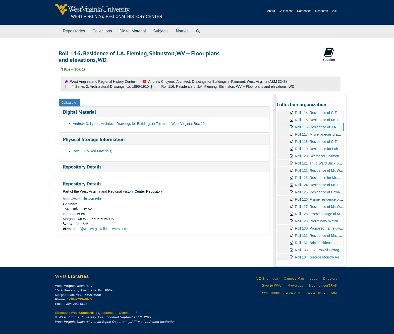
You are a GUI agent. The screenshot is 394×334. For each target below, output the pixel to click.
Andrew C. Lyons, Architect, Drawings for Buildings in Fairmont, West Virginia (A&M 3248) (217, 82)
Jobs (313, 278)
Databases (304, 11)
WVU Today (317, 293)
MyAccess (295, 285)
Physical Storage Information (94, 139)
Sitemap (61, 313)
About (271, 11)
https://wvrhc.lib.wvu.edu (82, 199)
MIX (334, 293)
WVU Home (271, 293)
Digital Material (132, 31)
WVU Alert (294, 293)
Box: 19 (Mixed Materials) (93, 151)
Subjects (161, 31)
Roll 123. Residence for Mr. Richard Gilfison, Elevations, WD (341, 178)
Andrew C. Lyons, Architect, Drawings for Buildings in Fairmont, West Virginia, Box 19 (139, 124)
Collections (286, 11)
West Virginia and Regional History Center (102, 82)
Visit (334, 11)
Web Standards (83, 313)
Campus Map (294, 278)
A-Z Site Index (267, 278)
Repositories (74, 31)
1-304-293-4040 (79, 299)
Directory (330, 278)
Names (182, 31)
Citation (329, 54)
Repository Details (82, 167)
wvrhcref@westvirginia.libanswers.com (97, 229)
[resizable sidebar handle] (275, 180)
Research (321, 11)
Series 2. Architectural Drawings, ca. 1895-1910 (112, 86)
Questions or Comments (116, 313)
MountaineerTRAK (323, 285)
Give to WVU (272, 285)
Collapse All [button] (69, 102)
